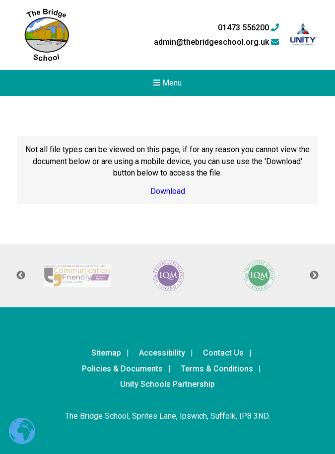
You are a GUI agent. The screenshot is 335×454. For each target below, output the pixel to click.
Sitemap (106, 353)
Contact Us (223, 353)
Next (314, 275)
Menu (167, 83)
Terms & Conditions (217, 368)
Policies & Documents (122, 368)
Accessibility (162, 353)
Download (167, 191)
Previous (21, 275)
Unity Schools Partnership (167, 384)
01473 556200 (248, 27)
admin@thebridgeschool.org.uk (216, 42)
